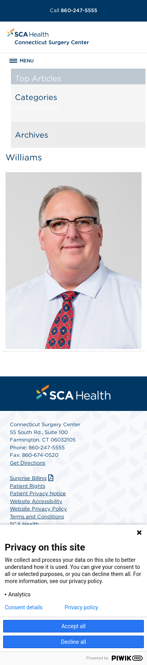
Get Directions (27, 463)
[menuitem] (73, 392)
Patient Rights (27, 486)
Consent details (24, 607)
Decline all (73, 642)
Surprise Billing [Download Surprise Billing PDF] (32, 478)
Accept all (74, 626)
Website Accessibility (36, 501)
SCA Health (24, 524)
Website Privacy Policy (38, 509)
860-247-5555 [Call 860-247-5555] (73, 10)
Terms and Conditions (37, 517)
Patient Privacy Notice (38, 493)
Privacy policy (81, 607)
